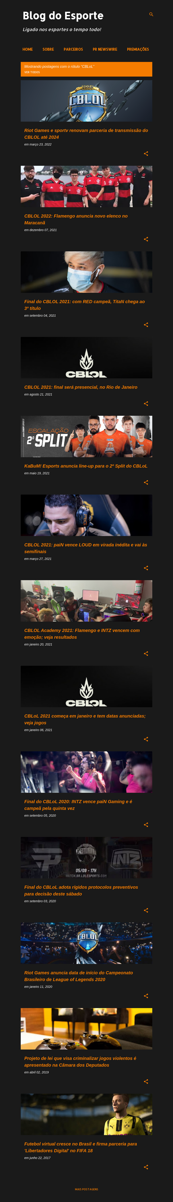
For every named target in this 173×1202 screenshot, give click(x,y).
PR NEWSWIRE (105, 49)
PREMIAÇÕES (138, 49)
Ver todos (32, 72)
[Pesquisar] (151, 14)
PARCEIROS (73, 49)
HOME (28, 49)
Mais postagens (86, 1189)
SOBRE (48, 49)
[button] (146, 154)
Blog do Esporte (63, 15)
